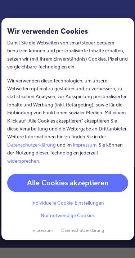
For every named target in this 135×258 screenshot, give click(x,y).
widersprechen (23, 161)
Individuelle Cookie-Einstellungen (67, 203)
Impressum (84, 145)
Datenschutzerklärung (31, 145)
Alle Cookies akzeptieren (67, 183)
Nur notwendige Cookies (68, 215)
